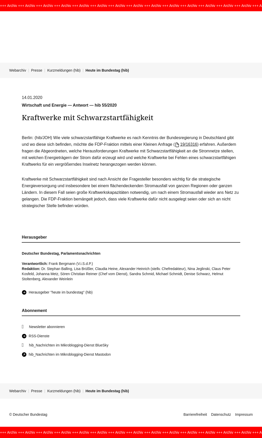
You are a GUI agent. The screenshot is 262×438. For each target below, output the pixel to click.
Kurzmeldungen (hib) (64, 70)
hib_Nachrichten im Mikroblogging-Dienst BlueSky (68, 345)
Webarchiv (17, 70)
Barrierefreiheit (195, 414)
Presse (36, 70)
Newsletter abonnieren (47, 327)
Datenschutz (221, 414)
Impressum (244, 414)
